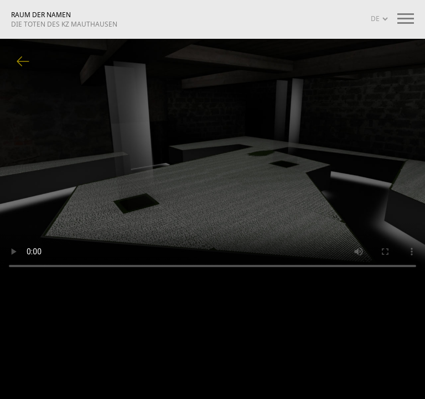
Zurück (23, 62)
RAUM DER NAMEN (64, 19)
